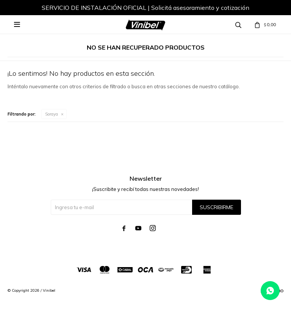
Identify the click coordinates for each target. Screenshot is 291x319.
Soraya (51, 114)
